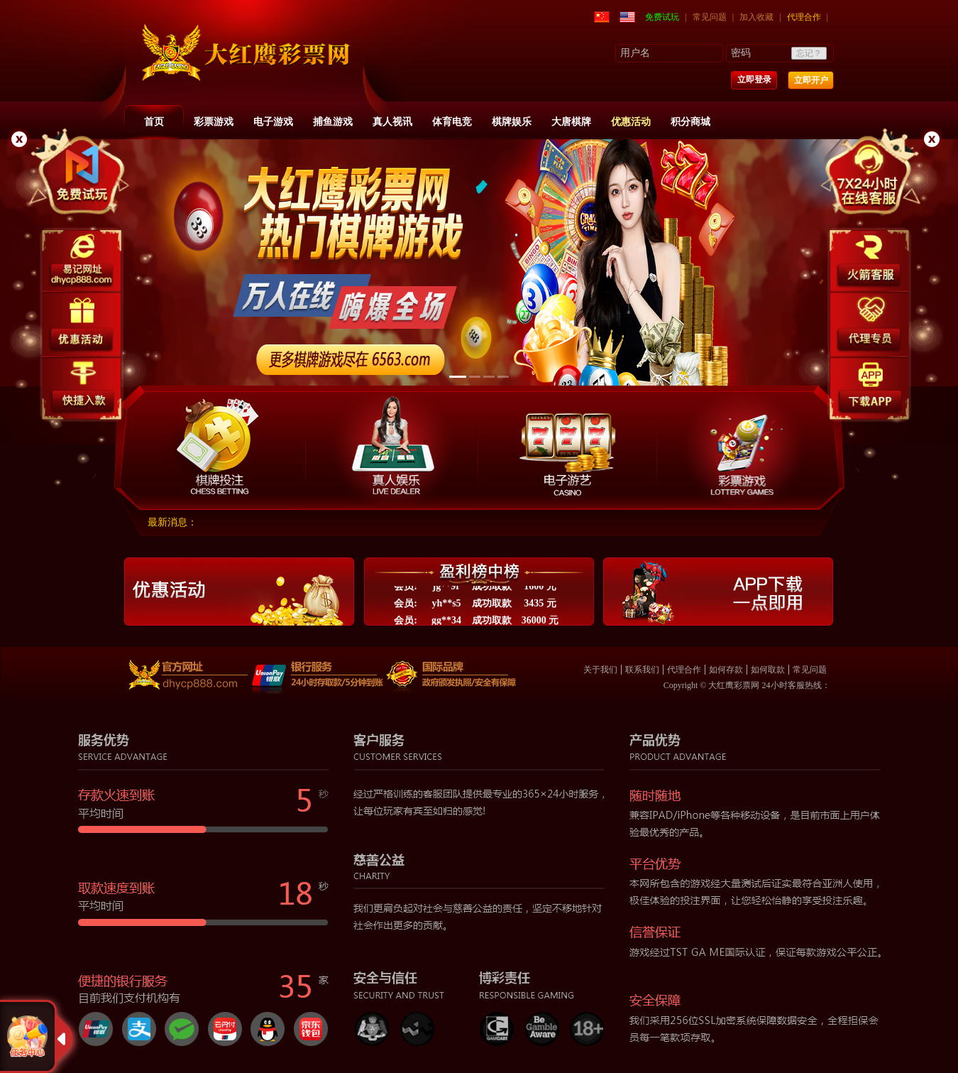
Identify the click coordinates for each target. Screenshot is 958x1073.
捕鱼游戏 (333, 121)
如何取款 (768, 670)
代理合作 (804, 17)
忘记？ (809, 53)
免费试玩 (662, 17)
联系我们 (642, 670)
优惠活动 (631, 121)
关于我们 (600, 670)
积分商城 (690, 121)
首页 (154, 121)
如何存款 (726, 670)
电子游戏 (273, 121)
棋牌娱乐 (512, 121)
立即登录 (754, 80)
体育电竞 (452, 121)
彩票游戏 (213, 121)
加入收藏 (756, 17)
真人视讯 (392, 121)
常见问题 (710, 17)
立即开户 (811, 80)
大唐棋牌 (571, 121)
